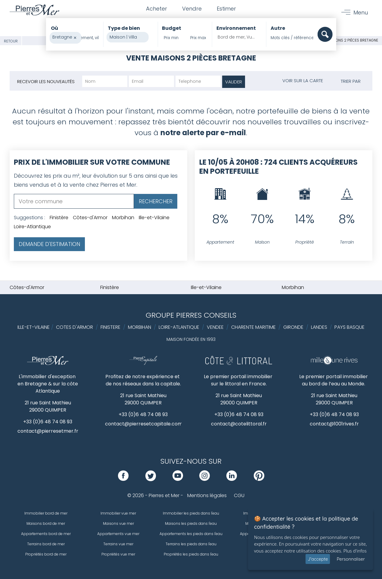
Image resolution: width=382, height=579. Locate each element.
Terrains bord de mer (46, 543)
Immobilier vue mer (118, 513)
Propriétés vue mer (118, 554)
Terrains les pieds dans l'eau (191, 543)
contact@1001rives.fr (334, 423)
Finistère (59, 217)
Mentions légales (207, 495)
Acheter (156, 8)
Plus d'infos (355, 551)
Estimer (226, 8)
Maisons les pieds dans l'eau (191, 523)
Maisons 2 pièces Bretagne (352, 40)
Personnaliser (351, 559)
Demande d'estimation (49, 244)
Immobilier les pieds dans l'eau (191, 513)
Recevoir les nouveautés (46, 81)
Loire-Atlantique (32, 226)
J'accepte (318, 559)
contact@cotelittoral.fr (239, 423)
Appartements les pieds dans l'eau (191, 533)
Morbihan (123, 217)
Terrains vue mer (118, 543)
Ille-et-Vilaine (154, 217)
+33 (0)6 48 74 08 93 (47, 421)
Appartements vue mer (118, 533)
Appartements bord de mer (46, 533)
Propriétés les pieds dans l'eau (191, 554)
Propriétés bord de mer (46, 554)
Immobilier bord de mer (45, 513)
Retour (11, 41)
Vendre (192, 8)
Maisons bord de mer (45, 523)
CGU (239, 495)
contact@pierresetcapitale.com (143, 423)
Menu (360, 12)
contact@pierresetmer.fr (47, 431)
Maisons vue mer (118, 523)
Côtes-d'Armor (90, 217)
